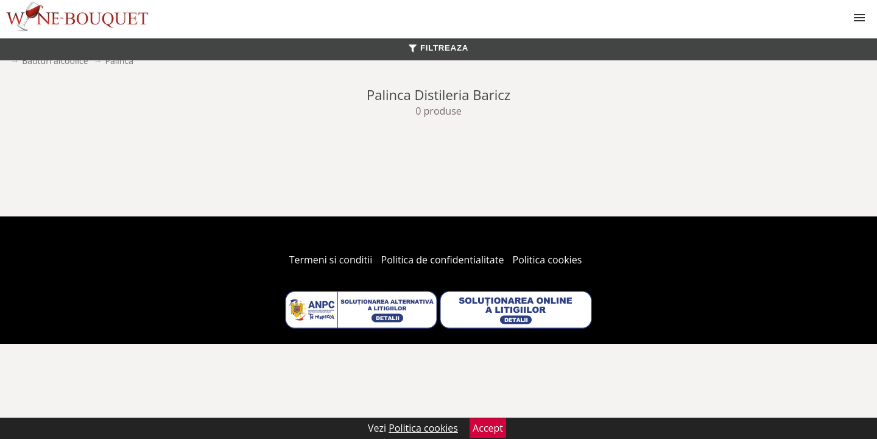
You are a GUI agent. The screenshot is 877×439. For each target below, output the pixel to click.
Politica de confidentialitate (442, 259)
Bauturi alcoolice (55, 60)
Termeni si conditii (331, 259)
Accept (488, 428)
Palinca (119, 60)
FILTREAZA (438, 47)
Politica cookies (547, 259)
